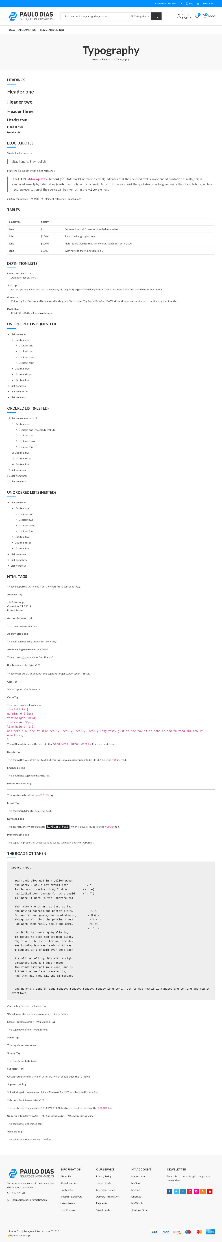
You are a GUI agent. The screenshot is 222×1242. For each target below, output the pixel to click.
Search (156, 16)
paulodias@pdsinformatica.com (30, 1199)
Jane (11, 229)
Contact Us (66, 1189)
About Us (65, 1176)
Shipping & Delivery (71, 1196)
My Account (138, 1176)
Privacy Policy (103, 1176)
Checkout (137, 1196)
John (11, 236)
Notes (66, 184)
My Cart (135, 1189)
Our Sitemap (67, 1210)
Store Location (68, 1183)
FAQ (77, 586)
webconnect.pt (22, 1235)
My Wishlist (138, 1203)
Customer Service (106, 1189)
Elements (107, 59)
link (35, 625)
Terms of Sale (103, 1183)
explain (39, 313)
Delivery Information (107, 1196)
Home (95, 59)
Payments (101, 1203)
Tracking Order (140, 1210)
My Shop (136, 1183)
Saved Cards (103, 1210)
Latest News (67, 1203)
